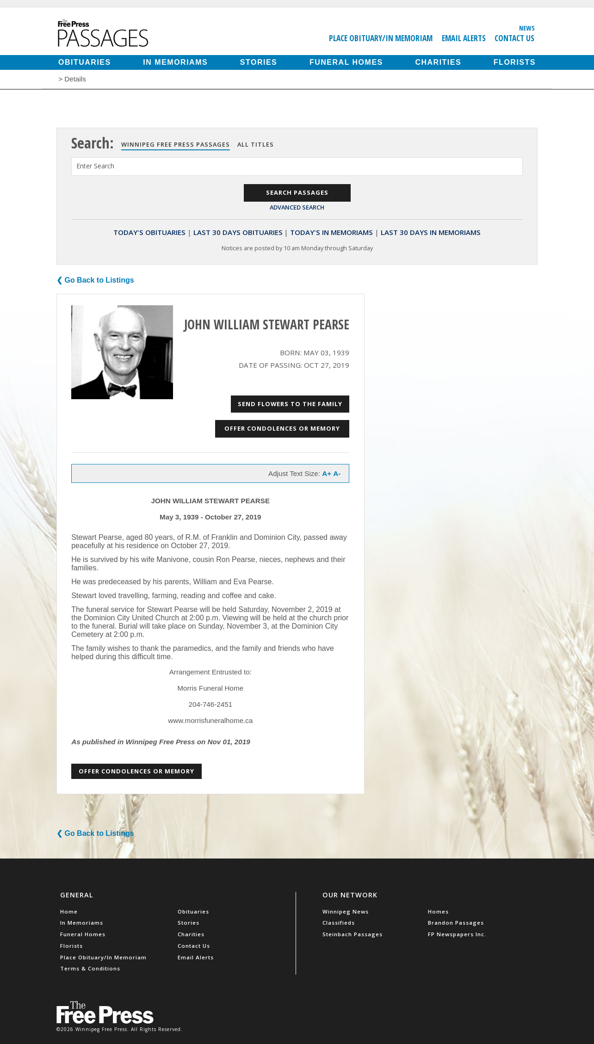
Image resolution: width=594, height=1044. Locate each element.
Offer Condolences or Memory (282, 428)
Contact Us (514, 37)
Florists (515, 62)
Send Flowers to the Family (290, 404)
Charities (438, 62)
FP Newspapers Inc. (457, 934)
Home (69, 911)
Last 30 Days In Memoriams (431, 232)
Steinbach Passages (352, 934)
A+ (326, 473)
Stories (258, 62)
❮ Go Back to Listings (95, 280)
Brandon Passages (456, 922)
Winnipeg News (345, 911)
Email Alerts (464, 37)
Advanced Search (297, 207)
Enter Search (95, 165)
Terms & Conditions (90, 968)
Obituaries (84, 62)
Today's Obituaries (149, 232)
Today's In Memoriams (331, 232)
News (527, 27)
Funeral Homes (346, 62)
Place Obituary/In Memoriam (381, 37)
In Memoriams (175, 62)
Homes (438, 911)
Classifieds (338, 922)
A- (336, 473)
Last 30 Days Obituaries (238, 232)
